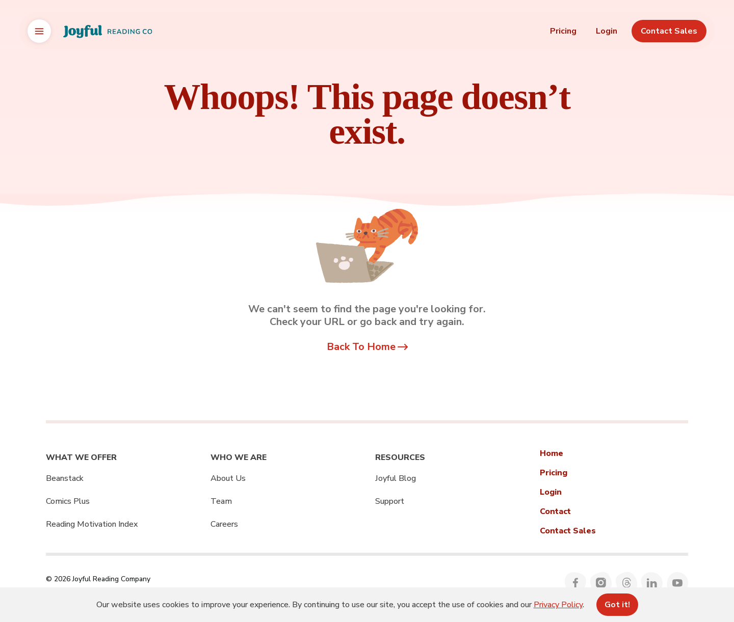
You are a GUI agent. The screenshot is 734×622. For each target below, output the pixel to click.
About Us (228, 478)
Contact (555, 511)
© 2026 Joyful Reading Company (98, 579)
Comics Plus (68, 501)
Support (389, 501)
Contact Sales (568, 530)
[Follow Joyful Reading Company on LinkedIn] (652, 583)
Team (221, 501)
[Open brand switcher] (39, 31)
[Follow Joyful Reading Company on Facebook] (575, 583)
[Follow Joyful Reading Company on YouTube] (677, 583)
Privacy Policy (558, 604)
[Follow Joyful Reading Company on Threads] (626, 583)
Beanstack (65, 478)
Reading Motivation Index (92, 524)
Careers (224, 524)
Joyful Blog (395, 478)
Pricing (563, 31)
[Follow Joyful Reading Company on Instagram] (601, 583)
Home (551, 453)
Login (606, 31)
